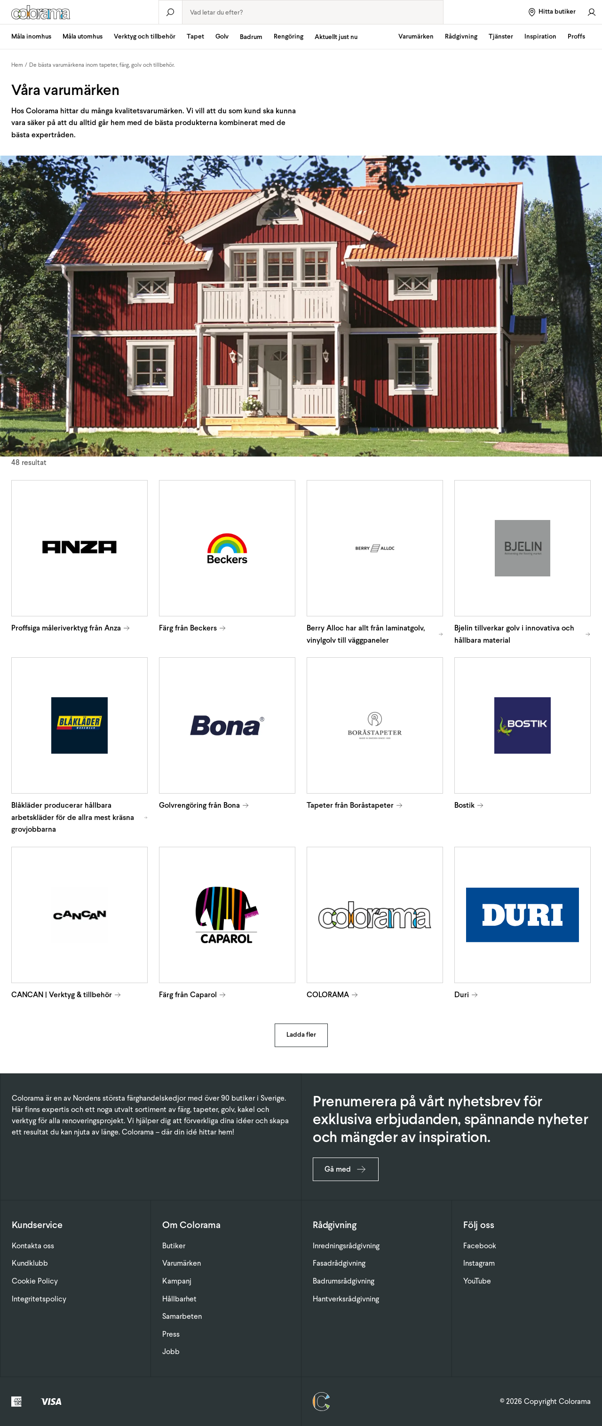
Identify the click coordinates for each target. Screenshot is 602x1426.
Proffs (576, 36)
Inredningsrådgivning (346, 1246)
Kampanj (176, 1281)
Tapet (195, 36)
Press (171, 1334)
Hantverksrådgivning (346, 1299)
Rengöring (288, 36)
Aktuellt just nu (336, 36)
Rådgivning (461, 36)
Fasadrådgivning (339, 1263)
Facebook (479, 1246)
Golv (222, 36)
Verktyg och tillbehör (144, 36)
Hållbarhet (179, 1299)
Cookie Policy (35, 1281)
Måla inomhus (31, 36)
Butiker (173, 1246)
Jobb (171, 1351)
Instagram (479, 1263)
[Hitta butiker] (551, 12)
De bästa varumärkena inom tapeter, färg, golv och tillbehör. (102, 65)
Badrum (251, 36)
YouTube (477, 1281)
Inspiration (540, 36)
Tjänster (501, 36)
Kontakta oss (33, 1246)
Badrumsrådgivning (343, 1281)
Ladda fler (301, 1034)
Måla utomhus (83, 36)
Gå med (346, 1169)
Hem (17, 65)
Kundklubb (30, 1263)
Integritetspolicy (39, 1299)
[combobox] (312, 12)
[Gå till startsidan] (79, 12)
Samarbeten (182, 1316)
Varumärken (416, 36)
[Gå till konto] (591, 12)
